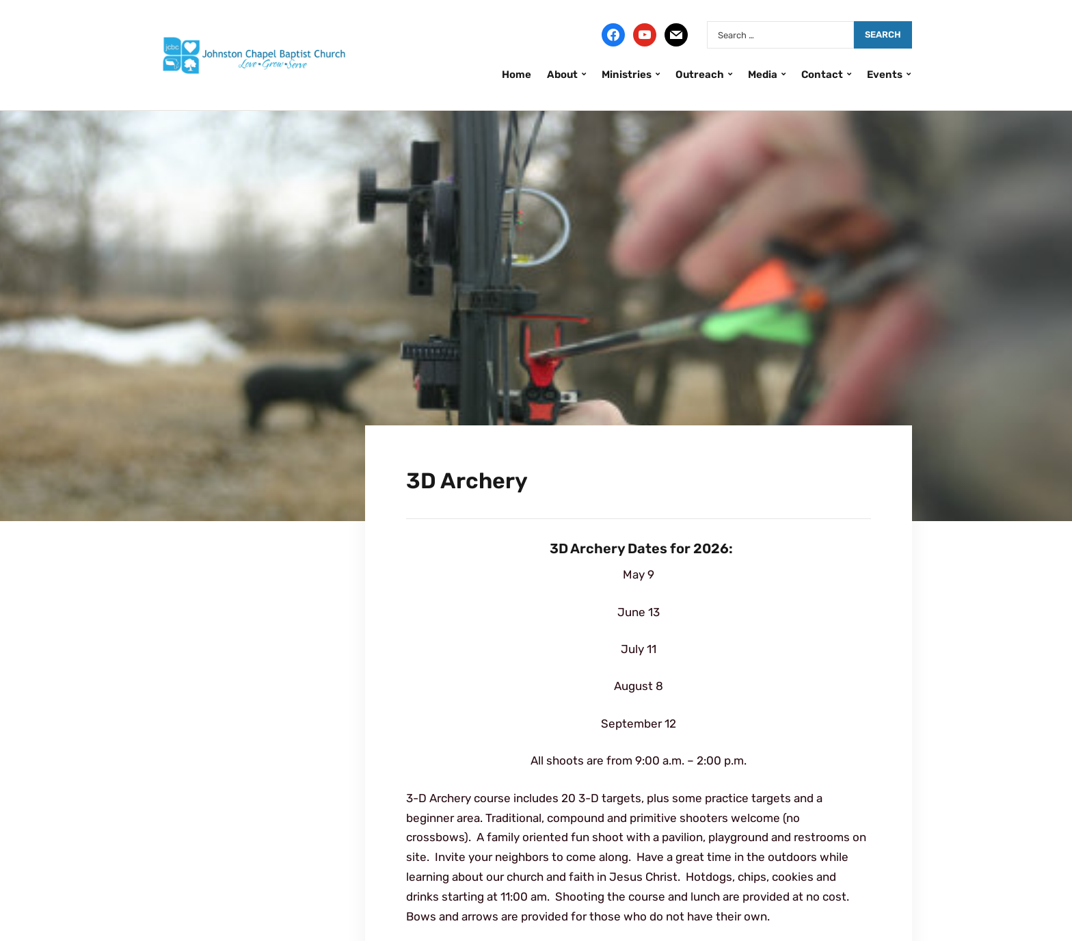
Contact (822, 74)
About (562, 74)
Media (762, 74)
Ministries (627, 74)
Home (516, 74)
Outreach (699, 74)
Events (884, 74)
